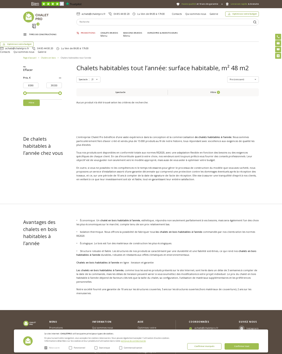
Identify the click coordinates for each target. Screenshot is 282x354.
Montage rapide (147, 319)
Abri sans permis (147, 304)
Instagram (252, 295)
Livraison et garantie (103, 312)
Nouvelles (97, 301)
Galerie (214, 13)
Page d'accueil (29, 40)
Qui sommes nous (195, 13)
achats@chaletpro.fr (94, 13)
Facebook (252, 303)
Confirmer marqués (204, 346)
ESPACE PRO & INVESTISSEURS (163, 29)
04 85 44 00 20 (122, 13)
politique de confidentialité (133, 341)
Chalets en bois (109, 29)
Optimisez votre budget (244, 13)
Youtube (251, 311)
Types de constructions (43, 30)
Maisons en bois (132, 29)
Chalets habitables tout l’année (76, 40)
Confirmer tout (241, 346)
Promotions (88, 29)
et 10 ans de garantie (200, 4)
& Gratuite (245, 4)
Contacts (177, 13)
